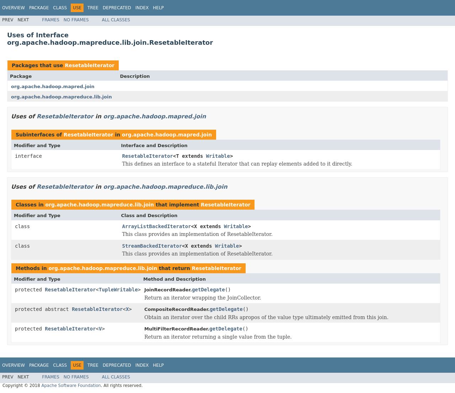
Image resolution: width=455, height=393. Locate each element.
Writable (218, 156)
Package (39, 7)
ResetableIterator (89, 65)
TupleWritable (118, 289)
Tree (92, 7)
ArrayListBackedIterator (156, 226)
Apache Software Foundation (71, 385)
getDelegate (208, 289)
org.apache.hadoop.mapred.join (53, 86)
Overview (13, 7)
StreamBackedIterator (152, 246)
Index (142, 7)
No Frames (76, 19)
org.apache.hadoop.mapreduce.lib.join (61, 96)
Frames (50, 19)
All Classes (116, 19)
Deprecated (117, 7)
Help (158, 7)
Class (60, 7)
